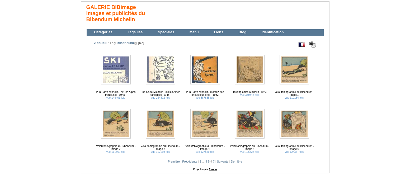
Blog (242, 32)
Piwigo (213, 169)
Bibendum (125, 43)
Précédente (189, 161)
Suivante (223, 161)
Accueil (100, 43)
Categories (103, 32)
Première (174, 161)
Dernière (236, 161)
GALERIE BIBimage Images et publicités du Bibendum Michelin (115, 13)
